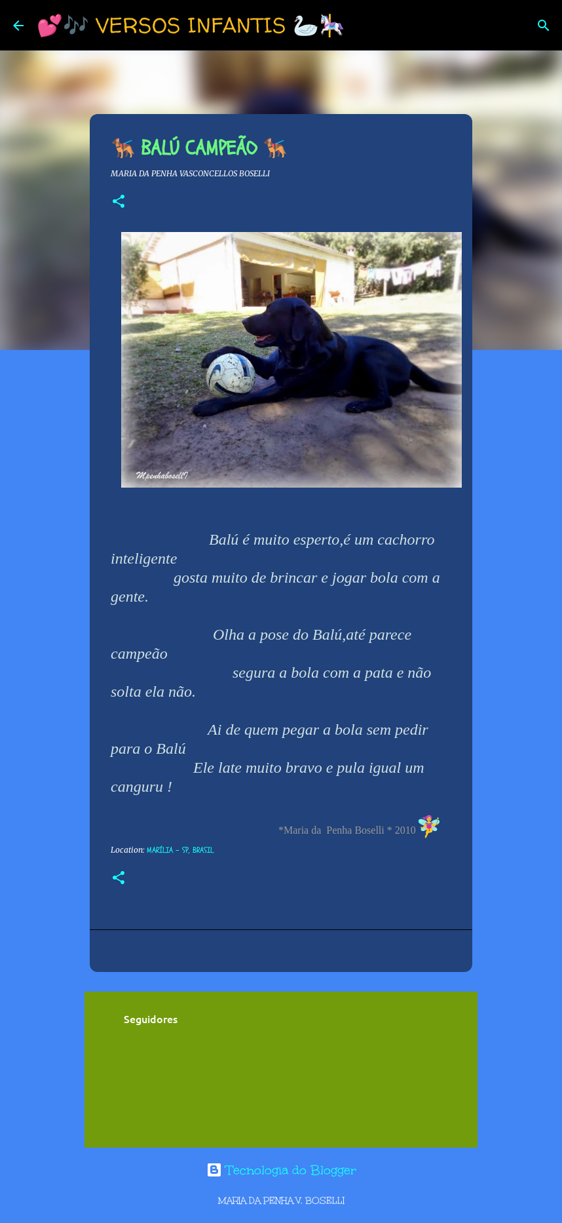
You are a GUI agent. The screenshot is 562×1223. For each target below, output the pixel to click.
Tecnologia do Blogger (281, 1169)
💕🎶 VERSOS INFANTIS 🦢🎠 (191, 24)
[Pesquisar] (363, 25)
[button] (118, 202)
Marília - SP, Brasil (180, 850)
